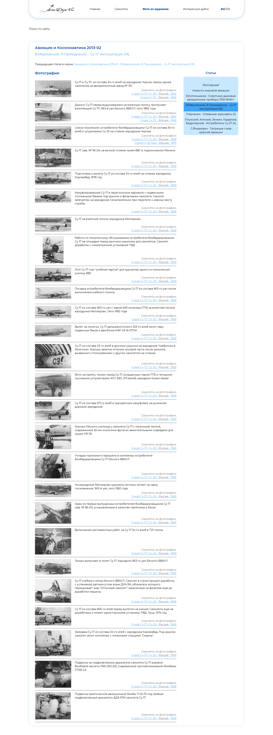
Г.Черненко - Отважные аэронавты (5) (211, 114)
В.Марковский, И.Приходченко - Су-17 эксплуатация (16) (82, 54)
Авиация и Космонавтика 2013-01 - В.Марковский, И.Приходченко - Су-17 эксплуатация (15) (134, 64)
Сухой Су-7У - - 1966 (158, 97)
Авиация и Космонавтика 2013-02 (73, 48)
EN (228, 9)
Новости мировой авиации (211, 90)
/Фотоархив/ (211, 85)
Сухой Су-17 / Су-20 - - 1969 (154, 93)
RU (223, 9)
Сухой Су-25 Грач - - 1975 (155, 143)
